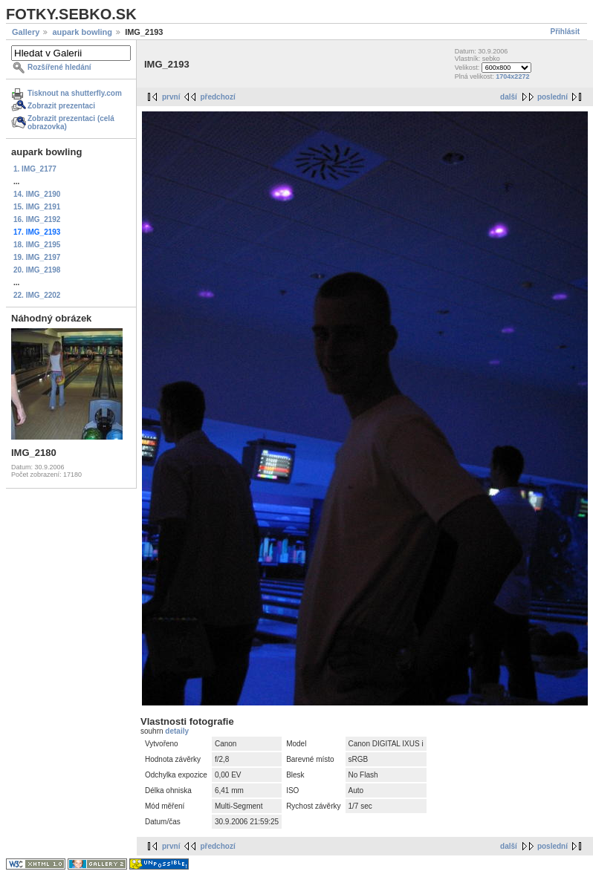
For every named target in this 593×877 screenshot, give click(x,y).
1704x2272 (512, 76)
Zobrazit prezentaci (61, 106)
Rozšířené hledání (59, 67)
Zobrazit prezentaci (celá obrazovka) (70, 122)
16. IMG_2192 (36, 219)
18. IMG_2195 (36, 245)
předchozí (217, 97)
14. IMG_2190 (36, 194)
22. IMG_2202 (36, 295)
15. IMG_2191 (36, 207)
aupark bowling (82, 31)
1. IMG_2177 (34, 169)
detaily (177, 731)
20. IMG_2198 (36, 270)
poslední (552, 97)
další (508, 97)
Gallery (25, 31)
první (171, 97)
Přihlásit (565, 31)
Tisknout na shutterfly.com (74, 93)
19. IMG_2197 (36, 257)
